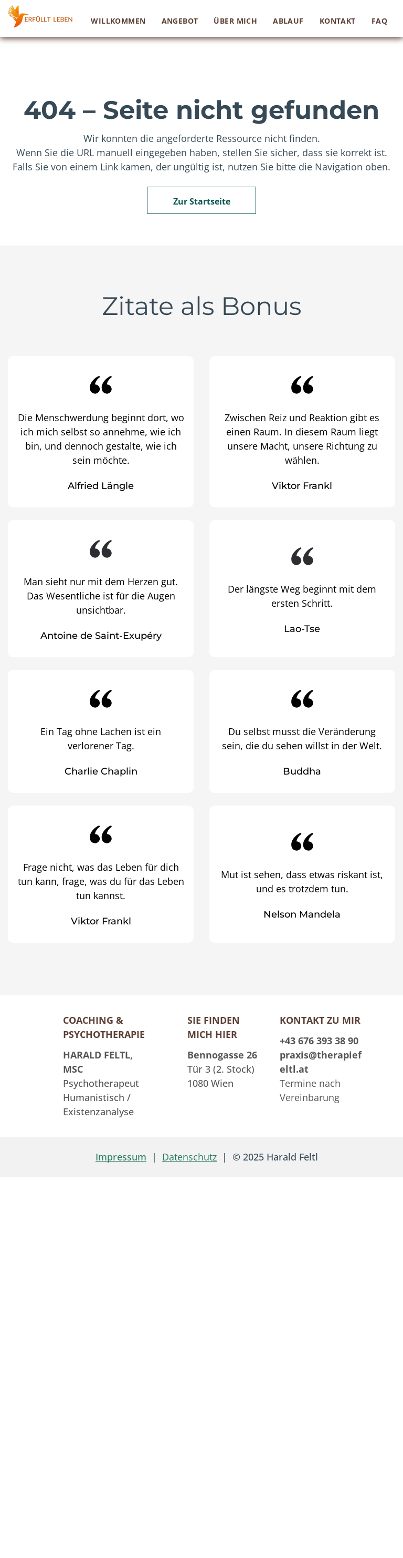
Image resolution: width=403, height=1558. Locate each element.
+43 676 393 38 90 (319, 1040)
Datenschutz (189, 1156)
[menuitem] (118, 20)
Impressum (121, 1156)
